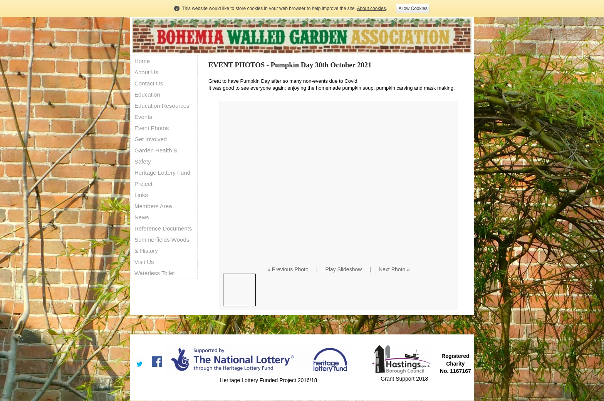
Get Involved (150, 139)
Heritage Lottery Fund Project (162, 178)
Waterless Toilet (154, 273)
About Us (146, 72)
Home (142, 61)
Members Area (153, 206)
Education (147, 94)
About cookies (371, 8)
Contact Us (148, 83)
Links (141, 195)
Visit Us (144, 262)
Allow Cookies (412, 8)
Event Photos (151, 128)
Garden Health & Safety (156, 156)
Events (143, 117)
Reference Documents (163, 228)
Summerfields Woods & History (161, 245)
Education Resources (162, 105)
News (141, 217)
